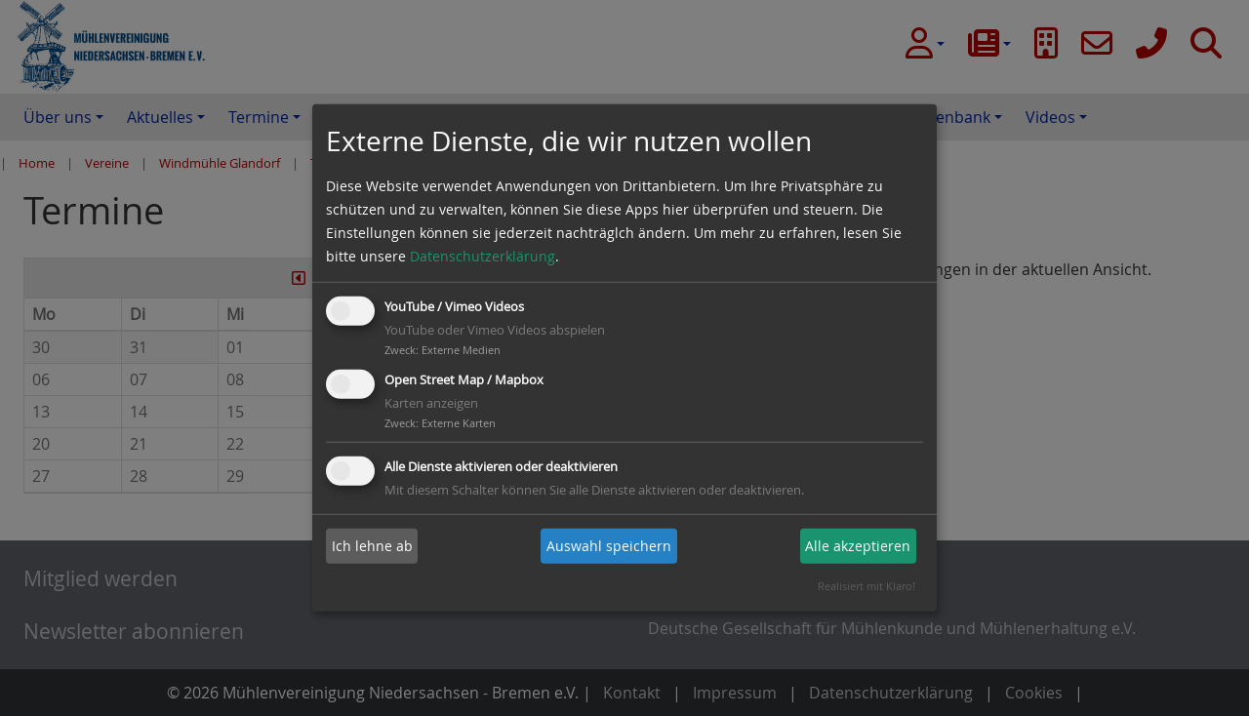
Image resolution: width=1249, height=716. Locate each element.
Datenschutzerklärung (482, 256)
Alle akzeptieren (857, 546)
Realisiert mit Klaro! (866, 585)
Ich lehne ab (372, 546)
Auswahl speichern (608, 546)
